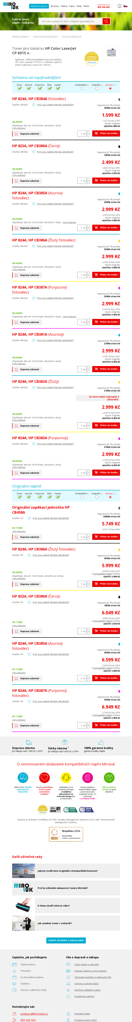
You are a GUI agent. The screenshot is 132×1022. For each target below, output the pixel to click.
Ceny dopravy (19, 128)
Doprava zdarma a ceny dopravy (90, 970)
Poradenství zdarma (84, 996)
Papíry (72, 6)
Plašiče (86, 6)
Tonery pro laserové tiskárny (45, 36)
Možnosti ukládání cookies (87, 990)
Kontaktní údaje (82, 1013)
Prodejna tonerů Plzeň (85, 1020)
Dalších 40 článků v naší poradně (66, 940)
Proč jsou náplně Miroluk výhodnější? (55, 104)
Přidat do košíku (106, 133)
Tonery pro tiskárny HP (72, 36)
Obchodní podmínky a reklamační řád (92, 977)
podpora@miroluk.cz (34, 1014)
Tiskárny (64, 6)
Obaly (79, 6)
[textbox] (71, 21)
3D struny (55, 6)
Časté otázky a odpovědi (86, 964)
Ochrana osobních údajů (86, 983)
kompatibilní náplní (103, 573)
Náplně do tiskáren (39, 6)
